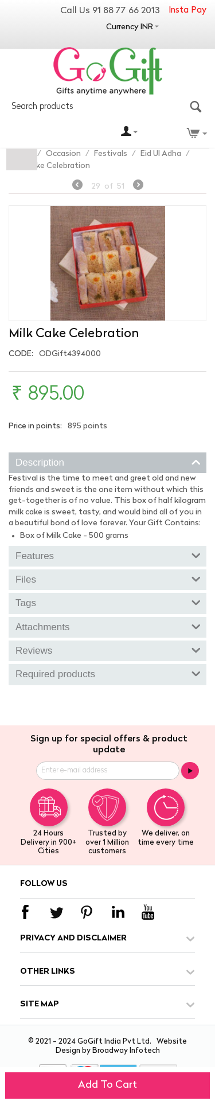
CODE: (21, 354)
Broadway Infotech (126, 1051)
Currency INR (129, 27)
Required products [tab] (108, 673)
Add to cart (107, 1085)
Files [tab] (108, 578)
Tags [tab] (108, 602)
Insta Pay (187, 10)
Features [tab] (108, 555)
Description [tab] (108, 461)
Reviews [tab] (108, 649)
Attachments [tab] (108, 626)
